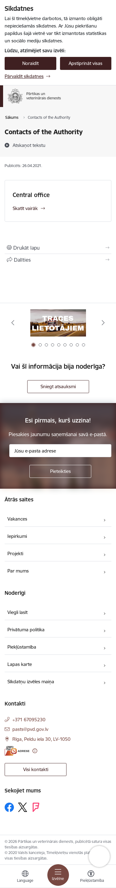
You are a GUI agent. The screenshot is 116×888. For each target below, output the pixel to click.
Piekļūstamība (21, 647)
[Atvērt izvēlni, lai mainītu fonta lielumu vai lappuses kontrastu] (91, 877)
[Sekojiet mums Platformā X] (22, 807)
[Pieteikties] (60, 471)
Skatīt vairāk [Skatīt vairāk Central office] (25, 208)
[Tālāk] (103, 323)
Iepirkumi (17, 536)
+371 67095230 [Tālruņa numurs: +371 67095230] (28, 720)
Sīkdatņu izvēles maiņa (30, 681)
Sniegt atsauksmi (58, 386)
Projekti (15, 553)
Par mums (18, 571)
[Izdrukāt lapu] (58, 248)
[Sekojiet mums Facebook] (9, 807)
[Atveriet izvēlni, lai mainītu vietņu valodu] (25, 877)
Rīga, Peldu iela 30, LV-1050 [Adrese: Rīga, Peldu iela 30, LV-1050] (41, 739)
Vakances (17, 519)
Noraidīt (30, 63)
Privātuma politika (26, 630)
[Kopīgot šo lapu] (58, 260)
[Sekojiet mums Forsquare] (36, 807)
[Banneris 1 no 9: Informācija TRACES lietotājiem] (58, 323)
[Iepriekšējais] (13, 323)
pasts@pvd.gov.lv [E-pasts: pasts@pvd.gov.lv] (30, 729)
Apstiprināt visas (85, 63)
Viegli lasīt (17, 612)
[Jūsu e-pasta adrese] (60, 450)
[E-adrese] (17, 751)
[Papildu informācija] (34, 751)
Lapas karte (19, 664)
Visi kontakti (35, 769)
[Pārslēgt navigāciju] (58, 875)
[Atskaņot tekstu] (29, 145)
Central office (31, 195)
